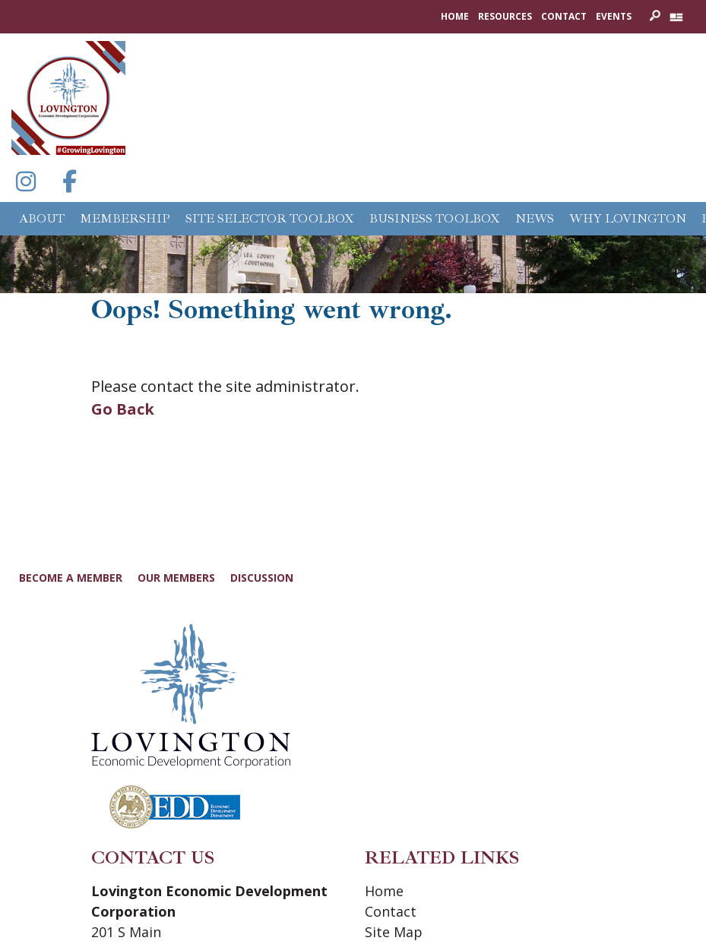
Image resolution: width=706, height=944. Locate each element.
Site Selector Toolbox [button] (269, 218)
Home (455, 16)
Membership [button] (125, 218)
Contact (564, 16)
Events (614, 16)
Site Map (394, 932)
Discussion (261, 577)
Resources (505, 16)
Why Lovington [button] (627, 218)
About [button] (42, 218)
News (534, 218)
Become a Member (70, 577)
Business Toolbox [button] (434, 218)
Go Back (122, 409)
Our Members (176, 577)
